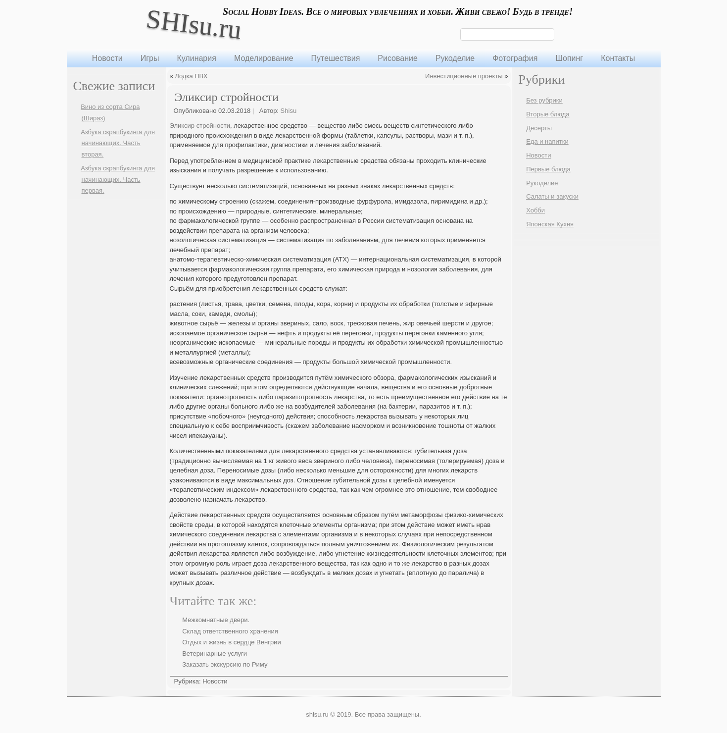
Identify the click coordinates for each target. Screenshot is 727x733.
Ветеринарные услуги (214, 653)
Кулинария (196, 58)
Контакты (618, 58)
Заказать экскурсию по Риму (224, 664)
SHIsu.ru (194, 24)
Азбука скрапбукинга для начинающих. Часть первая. (118, 179)
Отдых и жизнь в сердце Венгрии (231, 642)
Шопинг (569, 58)
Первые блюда (548, 169)
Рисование (398, 58)
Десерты (539, 128)
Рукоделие (455, 58)
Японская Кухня (550, 224)
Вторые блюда (547, 114)
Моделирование (263, 58)
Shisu (289, 110)
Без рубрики (544, 100)
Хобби (535, 210)
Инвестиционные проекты (464, 76)
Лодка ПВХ (191, 76)
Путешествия (335, 58)
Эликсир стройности (200, 125)
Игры (150, 58)
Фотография (514, 58)
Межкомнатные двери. (215, 620)
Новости (107, 58)
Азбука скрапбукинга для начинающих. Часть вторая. (118, 143)
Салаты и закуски (552, 196)
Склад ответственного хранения (230, 631)
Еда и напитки (547, 141)
